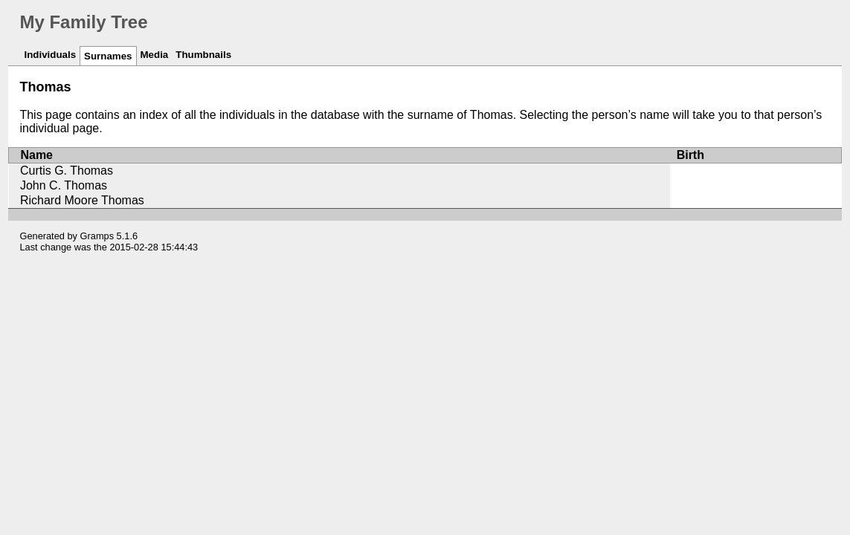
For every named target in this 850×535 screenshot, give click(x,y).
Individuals (50, 54)
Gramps (97, 235)
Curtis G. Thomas (66, 170)
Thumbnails (203, 54)
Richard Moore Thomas (82, 200)
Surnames (108, 56)
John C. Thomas (63, 185)
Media (155, 54)
